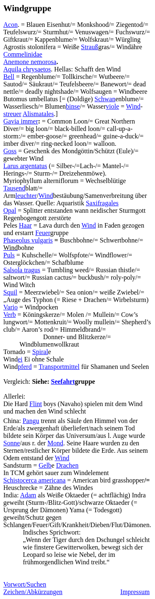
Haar (25, 225)
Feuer (42, 232)
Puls (9, 255)
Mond (55, 443)
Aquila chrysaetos (27, 69)
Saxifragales (102, 203)
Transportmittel (58, 366)
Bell (8, 76)
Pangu (31, 420)
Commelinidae (22, 54)
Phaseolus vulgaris (28, 240)
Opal (9, 210)
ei (20, 359)
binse (73, 106)
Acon (10, 24)
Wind (133, 106)
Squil (10, 292)
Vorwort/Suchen (24, 584)
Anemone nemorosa (29, 61)
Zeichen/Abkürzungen (32, 591)
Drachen (67, 465)
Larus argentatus (25, 165)
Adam (28, 495)
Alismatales (38, 113)
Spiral (40, 351)
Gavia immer (20, 121)
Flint (35, 403)
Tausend (14, 188)
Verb (9, 314)
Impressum (135, 591)
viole (112, 106)
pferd (25, 366)
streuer (12, 113)
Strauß (89, 46)
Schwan (105, 98)
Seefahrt (63, 381)
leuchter (26, 195)
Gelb (44, 465)
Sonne (11, 443)
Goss (10, 151)
